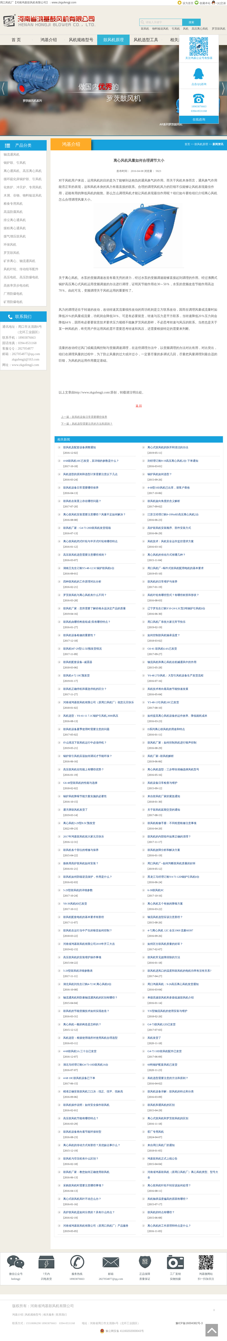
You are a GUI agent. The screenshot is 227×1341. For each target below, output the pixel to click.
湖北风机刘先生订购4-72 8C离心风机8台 (87, 984)
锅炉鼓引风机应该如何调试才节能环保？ (87, 756)
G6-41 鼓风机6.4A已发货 (162, 648)
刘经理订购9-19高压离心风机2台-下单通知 (172, 460)
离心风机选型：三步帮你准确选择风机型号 (173, 769)
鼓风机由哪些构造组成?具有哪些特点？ (87, 621)
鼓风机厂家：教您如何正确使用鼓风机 (86, 1172)
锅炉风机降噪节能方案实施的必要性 (85, 796)
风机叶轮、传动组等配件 (21, 269)
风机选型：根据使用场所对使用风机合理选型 (90, 1037)
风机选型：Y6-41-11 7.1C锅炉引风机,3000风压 (90, 715)
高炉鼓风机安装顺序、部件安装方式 (169, 527)
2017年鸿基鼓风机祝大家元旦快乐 (83, 836)
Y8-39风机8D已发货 (75, 903)
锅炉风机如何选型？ (159, 474)
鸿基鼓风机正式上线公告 (162, 1158)
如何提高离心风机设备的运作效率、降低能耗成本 (177, 715)
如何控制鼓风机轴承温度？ (163, 635)
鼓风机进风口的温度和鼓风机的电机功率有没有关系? (179, 970)
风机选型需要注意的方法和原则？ (167, 1078)
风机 (185, 28)
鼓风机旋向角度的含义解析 (163, 501)
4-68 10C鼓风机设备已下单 (79, 1078)
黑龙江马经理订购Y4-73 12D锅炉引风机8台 (173, 876)
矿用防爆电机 (13, 302)
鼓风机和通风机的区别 (161, 1105)
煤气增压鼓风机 (15, 236)
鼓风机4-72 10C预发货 (76, 675)
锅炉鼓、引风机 (15, 162)
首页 (187, 144)
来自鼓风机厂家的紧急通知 (163, 796)
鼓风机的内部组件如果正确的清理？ (169, 836)
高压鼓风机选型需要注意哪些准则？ (85, 554)
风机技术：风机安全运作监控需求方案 (170, 541)
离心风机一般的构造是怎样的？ (82, 1024)
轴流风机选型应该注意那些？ (165, 917)
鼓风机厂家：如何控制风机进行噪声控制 (171, 742)
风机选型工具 (146, 40)
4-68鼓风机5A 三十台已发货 (80, 1051)
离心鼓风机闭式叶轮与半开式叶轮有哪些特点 (90, 541)
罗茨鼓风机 (218, 28)
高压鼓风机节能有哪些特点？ (81, 1118)
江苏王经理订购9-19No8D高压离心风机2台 (172, 514)
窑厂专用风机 (155, 1131)
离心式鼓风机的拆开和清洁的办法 (167, 447)
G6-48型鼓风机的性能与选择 (80, 782)
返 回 (139, 405)
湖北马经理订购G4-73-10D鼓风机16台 (85, 1064)
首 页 (16, 40)
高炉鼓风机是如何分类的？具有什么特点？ (89, 1212)
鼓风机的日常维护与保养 (162, 581)
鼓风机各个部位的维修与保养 (81, 850)
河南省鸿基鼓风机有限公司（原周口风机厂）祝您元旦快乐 (98, 702)
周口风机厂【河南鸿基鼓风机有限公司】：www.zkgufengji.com (38, 2)
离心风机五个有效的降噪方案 (165, 903)
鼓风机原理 (113, 40)
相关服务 (178, 40)
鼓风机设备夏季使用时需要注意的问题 (86, 729)
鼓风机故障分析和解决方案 (163, 850)
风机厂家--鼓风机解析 (160, 756)
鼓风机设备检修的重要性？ (79, 635)
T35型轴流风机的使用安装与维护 (167, 1011)
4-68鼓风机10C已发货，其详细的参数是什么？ (91, 460)
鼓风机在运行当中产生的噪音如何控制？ (87, 930)
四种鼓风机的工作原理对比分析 (82, 581)
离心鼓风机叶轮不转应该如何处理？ (169, 1185)
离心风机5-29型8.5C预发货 (79, 823)
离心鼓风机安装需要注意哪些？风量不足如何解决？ (94, 514)
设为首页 (188, 3)
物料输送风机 (160, 28)
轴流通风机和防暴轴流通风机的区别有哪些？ (90, 997)
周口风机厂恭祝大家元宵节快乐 (166, 621)
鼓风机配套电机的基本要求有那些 (83, 917)
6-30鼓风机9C (155, 890)
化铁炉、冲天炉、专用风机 (23, 187)
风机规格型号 (81, 40)
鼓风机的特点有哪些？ (161, 1212)
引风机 (176, 28)
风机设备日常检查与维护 (162, 782)
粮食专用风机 (13, 203)
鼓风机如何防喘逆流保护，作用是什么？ (87, 876)
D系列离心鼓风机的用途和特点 (166, 729)
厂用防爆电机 (13, 293)
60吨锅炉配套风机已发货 (162, 1064)
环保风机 (10, 244)
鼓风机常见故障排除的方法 (163, 957)
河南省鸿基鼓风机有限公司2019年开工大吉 (89, 943)
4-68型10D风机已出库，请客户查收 (168, 487)
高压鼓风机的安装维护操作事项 (82, 957)
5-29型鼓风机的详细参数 (78, 890)
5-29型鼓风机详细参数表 (78, 970)
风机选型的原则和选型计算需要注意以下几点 (90, 474)
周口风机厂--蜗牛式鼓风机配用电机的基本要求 (175, 568)
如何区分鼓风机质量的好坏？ (165, 943)
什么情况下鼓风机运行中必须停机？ (85, 742)
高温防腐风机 (13, 212)
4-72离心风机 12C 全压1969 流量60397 (170, 930)
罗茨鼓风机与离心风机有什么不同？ (85, 595)
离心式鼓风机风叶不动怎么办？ (82, 1198)
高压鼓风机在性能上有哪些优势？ (83, 769)
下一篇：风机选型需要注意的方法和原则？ (87, 423)
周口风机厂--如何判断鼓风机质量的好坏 (171, 863)
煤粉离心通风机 (15, 228)
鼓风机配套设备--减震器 (77, 662)
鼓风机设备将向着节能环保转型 (82, 1131)
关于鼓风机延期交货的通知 (163, 809)
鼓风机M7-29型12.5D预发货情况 (82, 648)
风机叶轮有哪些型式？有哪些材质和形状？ (173, 595)
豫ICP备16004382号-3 (189, 1323)
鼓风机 (145, 28)
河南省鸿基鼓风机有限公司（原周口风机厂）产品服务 (95, 1225)
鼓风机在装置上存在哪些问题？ (82, 501)
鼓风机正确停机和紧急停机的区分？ (85, 689)
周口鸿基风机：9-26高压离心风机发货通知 (173, 984)
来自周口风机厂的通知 (161, 1145)
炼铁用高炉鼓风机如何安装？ (81, 863)
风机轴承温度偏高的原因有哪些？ (167, 1198)
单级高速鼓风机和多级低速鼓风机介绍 (170, 997)
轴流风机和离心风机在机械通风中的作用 (171, 662)
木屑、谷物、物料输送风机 (23, 195)
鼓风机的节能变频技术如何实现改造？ (86, 1011)
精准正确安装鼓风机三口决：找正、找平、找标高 (93, 1091)
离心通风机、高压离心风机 (23, 171)
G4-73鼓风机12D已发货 (161, 1024)
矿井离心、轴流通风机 (19, 261)
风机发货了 (154, 1037)
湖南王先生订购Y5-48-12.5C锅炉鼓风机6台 (88, 568)
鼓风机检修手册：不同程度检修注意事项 (171, 823)
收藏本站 (205, 3)
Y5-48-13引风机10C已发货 (163, 702)
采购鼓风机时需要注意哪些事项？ (83, 1185)
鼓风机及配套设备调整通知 (79, 447)
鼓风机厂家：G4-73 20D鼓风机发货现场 (87, 527)
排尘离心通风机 (15, 220)
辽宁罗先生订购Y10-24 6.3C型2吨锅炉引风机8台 (176, 608)
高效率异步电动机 (16, 285)
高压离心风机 (200, 28)
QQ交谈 (221, 3)
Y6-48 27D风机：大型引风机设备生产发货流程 (175, 675)
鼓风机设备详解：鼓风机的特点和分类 (170, 1091)
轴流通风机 (11, 154)
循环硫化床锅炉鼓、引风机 (23, 179)
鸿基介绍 (49, 40)
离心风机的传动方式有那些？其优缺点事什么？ (91, 1145)
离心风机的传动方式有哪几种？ (166, 554)
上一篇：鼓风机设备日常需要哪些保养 (84, 416)
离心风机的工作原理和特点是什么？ (169, 1225)
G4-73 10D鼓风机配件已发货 (164, 1051)
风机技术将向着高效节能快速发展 (167, 689)
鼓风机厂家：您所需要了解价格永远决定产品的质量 (94, 608)
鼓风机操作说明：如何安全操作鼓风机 (86, 1105)
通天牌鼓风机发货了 (75, 809)
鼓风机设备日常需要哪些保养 (81, 487)
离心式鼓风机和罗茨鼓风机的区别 (167, 1118)
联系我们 (61, 1314)
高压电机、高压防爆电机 (21, 277)
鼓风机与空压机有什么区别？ (81, 1158)
